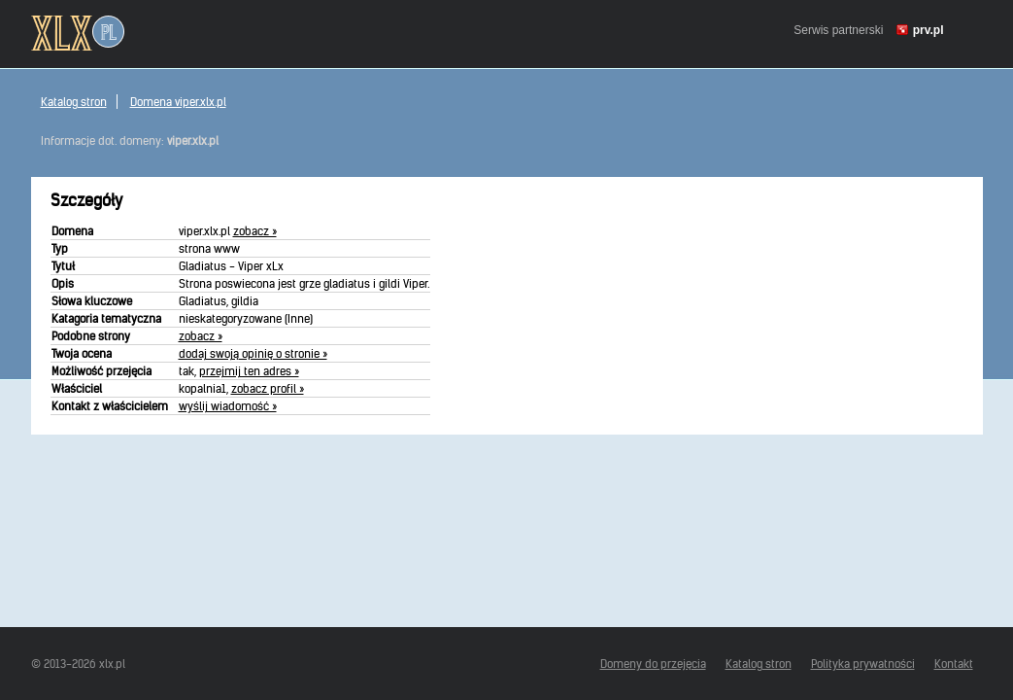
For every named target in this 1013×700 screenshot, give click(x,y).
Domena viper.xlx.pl (178, 101)
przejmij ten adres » (249, 371)
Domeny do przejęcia (653, 663)
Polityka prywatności (863, 663)
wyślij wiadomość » (228, 406)
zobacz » (255, 231)
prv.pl (928, 30)
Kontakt (953, 663)
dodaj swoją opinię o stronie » (253, 353)
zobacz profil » (267, 388)
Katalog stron (74, 101)
